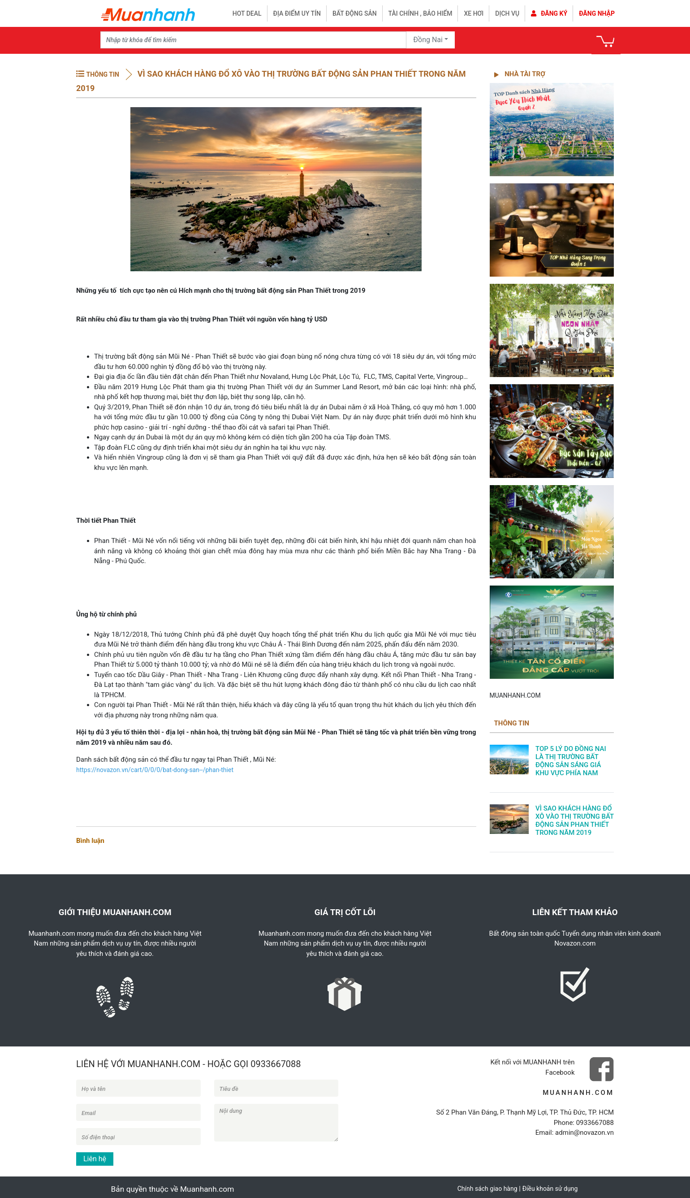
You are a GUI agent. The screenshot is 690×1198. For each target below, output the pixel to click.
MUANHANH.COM (515, 695)
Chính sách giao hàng (487, 1188)
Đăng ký (549, 13)
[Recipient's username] (253, 39)
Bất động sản (354, 13)
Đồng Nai (428, 39)
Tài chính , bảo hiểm (420, 13)
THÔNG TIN (102, 74)
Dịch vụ (507, 13)
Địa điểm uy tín (297, 13)
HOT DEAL (247, 13)
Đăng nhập (597, 13)
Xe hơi (473, 13)
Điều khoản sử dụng (550, 1188)
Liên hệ (94, 1159)
